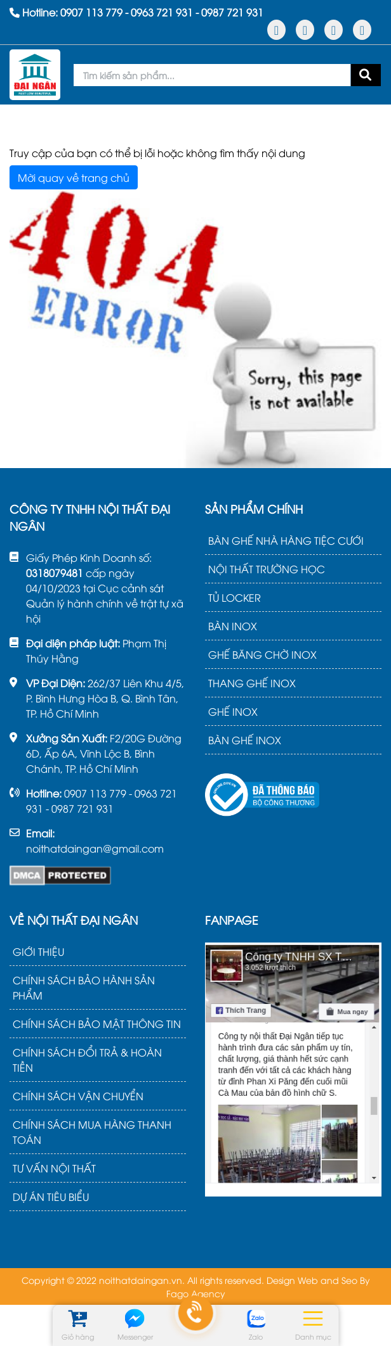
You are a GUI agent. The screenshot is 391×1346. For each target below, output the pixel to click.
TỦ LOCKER (234, 597)
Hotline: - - (136, 12)
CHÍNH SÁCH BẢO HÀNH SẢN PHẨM (84, 987)
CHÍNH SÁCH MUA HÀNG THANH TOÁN (92, 1131)
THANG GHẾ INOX (252, 683)
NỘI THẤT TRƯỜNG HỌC (266, 569)
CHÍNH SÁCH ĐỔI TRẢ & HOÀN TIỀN (87, 1059)
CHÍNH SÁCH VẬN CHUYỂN (78, 1096)
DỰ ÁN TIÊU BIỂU (51, 1196)
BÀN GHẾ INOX (244, 740)
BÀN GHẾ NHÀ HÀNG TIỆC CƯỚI (286, 540)
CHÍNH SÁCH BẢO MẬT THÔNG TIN (97, 1024)
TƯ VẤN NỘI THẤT (54, 1168)
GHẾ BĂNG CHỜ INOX (262, 654)
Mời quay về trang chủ (73, 177)
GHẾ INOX (233, 711)
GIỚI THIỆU (38, 951)
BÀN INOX (232, 626)
